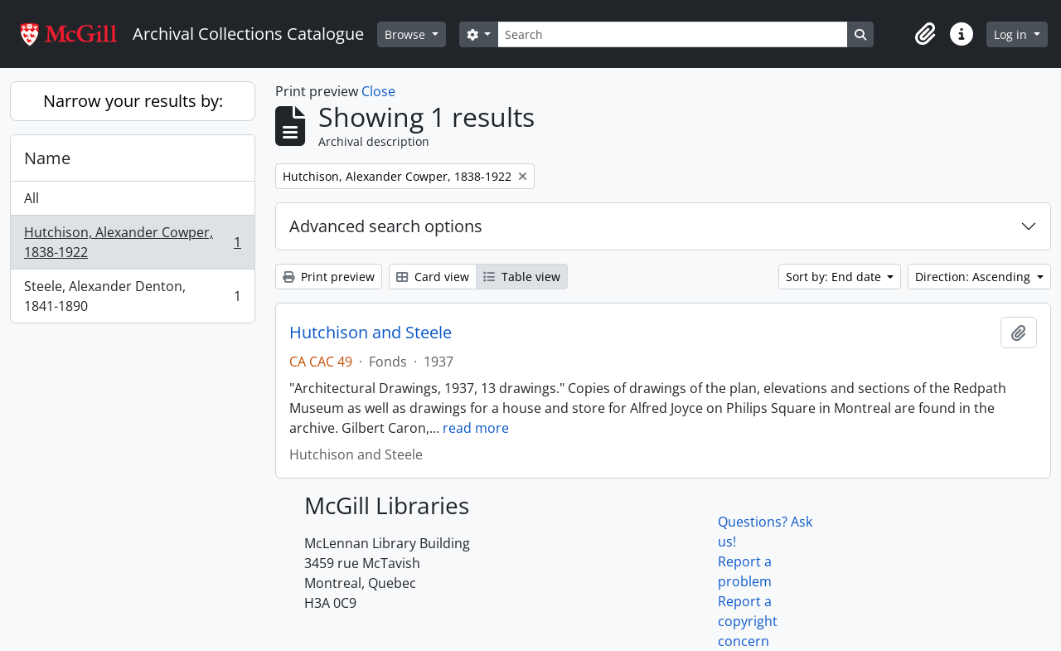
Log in (1012, 34)
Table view (521, 276)
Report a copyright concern (748, 621)
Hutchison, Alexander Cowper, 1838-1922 (132, 242)
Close (378, 91)
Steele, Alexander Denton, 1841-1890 (132, 296)
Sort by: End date (835, 276)
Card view (432, 276)
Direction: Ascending (974, 276)
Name (47, 158)
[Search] (672, 34)
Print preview (329, 276)
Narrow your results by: (133, 101)
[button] (925, 34)
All (31, 198)
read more (476, 428)
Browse (407, 34)
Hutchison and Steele (370, 333)
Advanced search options (385, 226)
